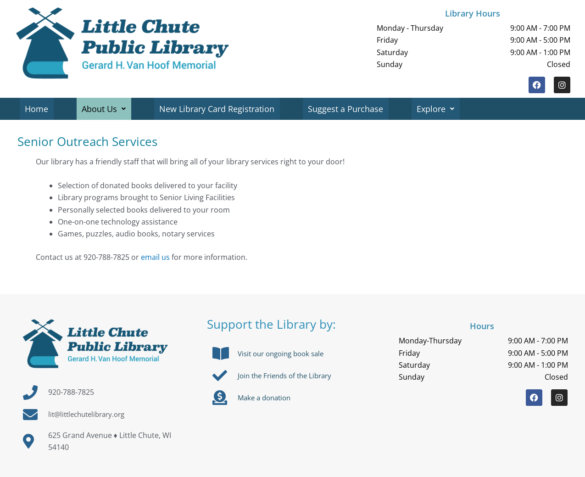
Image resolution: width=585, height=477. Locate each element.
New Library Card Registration (218, 108)
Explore (438, 108)
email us (155, 257)
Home (37, 108)
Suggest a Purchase (347, 108)
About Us (105, 108)
